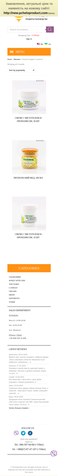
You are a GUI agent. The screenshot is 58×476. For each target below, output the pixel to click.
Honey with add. (17, 281)
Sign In (29, 39)
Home (9, 59)
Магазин (17, 59)
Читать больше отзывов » (19, 408)
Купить (36, 127)
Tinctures (14, 284)
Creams (13, 291)
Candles (13, 288)
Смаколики (15, 277)
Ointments (14, 298)
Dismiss (51, 13)
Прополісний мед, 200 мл (28, 178)
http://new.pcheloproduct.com (26, 13)
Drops (12, 295)
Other (12, 302)
